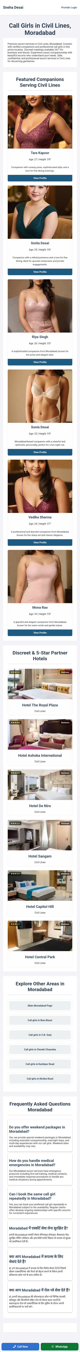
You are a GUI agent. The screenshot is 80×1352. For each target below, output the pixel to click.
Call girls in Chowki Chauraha (40, 1049)
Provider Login (69, 7)
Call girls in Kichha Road (40, 1078)
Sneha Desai (13, 7)
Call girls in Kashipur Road (40, 1064)
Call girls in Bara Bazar (40, 1020)
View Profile (40, 178)
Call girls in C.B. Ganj (40, 1034)
